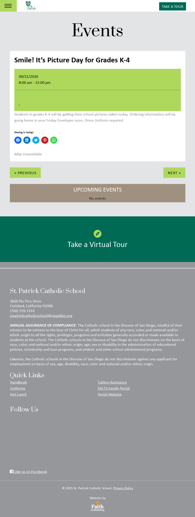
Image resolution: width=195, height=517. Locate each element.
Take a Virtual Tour (97, 239)
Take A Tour (172, 6)
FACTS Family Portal (114, 388)
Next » (174, 172)
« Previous (25, 172)
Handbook (18, 382)
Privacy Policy (123, 487)
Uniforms (17, 388)
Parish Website (110, 394)
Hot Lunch (18, 394)
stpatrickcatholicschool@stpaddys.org (41, 315)
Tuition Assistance (112, 382)
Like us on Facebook (28, 471)
